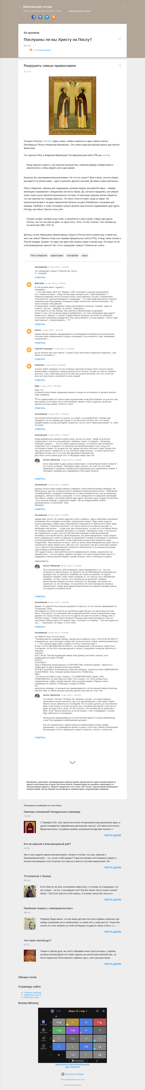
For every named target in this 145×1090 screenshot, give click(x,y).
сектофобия (72, 255)
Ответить (40, 277)
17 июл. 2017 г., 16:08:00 (58, 485)
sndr (82, 1079)
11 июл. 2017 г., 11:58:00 (55, 283)
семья (84, 255)
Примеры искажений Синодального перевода (52, 811)
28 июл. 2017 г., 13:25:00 (58, 602)
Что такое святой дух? (37, 940)
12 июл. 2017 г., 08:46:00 (55, 365)
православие (57, 255)
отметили (47, 141)
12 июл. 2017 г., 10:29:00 (58, 414)
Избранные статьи (79, 11)
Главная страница (32, 992)
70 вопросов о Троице (37, 876)
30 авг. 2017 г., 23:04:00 (58, 633)
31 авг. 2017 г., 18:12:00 (71, 695)
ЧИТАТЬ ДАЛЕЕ (112, 835)
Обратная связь (31, 997)
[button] (119, 39)
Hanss (38, 330)
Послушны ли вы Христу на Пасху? (58, 39)
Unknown (39, 365)
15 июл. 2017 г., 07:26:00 (58, 435)
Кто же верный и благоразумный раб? (47, 844)
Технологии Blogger (72, 1074)
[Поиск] (125, 6)
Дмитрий (39, 283)
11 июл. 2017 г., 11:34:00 (58, 267)
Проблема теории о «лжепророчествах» (48, 908)
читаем (106, 155)
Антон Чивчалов (51, 460)
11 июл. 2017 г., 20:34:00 (64, 349)
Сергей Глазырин (44, 348)
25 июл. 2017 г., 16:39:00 (58, 515)
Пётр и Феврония (39, 255)
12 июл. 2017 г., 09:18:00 (50, 386)
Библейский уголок (37, 6)
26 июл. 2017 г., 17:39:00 (71, 566)
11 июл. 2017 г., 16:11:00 (52, 330)
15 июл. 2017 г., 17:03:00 (71, 460)
